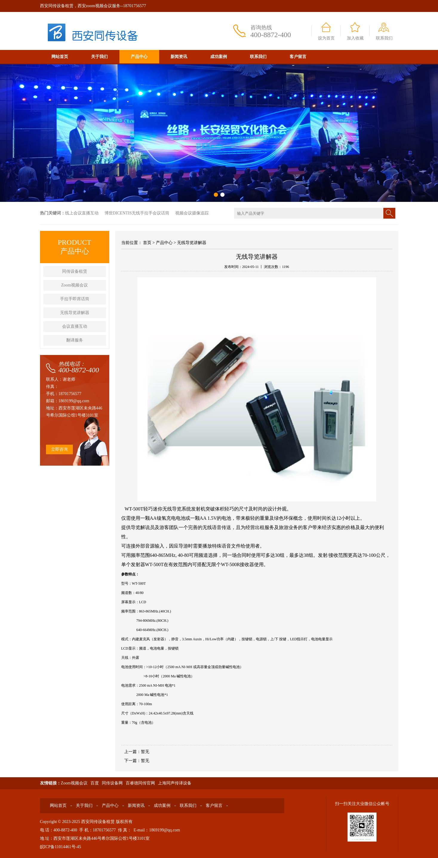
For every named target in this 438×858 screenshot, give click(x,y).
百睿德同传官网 (140, 783)
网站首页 (59, 56)
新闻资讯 (178, 56)
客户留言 (298, 56)
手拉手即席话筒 (74, 299)
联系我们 (384, 38)
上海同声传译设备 (174, 783)
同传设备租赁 (74, 271)
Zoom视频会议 (74, 285)
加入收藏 (355, 38)
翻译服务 (74, 340)
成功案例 (218, 56)
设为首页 (326, 38)
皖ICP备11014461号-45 (60, 847)
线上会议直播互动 (82, 213)
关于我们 (99, 56)
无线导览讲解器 (74, 312)
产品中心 (139, 56)
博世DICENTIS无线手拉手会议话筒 (137, 213)
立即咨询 (59, 449)
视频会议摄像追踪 (192, 213)
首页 (147, 242)
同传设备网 (112, 783)
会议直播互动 (74, 326)
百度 (94, 783)
